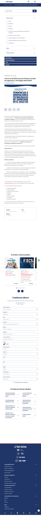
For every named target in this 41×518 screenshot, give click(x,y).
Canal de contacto (6, 376)
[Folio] (20, 364)
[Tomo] (20, 359)
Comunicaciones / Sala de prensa (11, 496)
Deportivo (10, 28)
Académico (10, 23)
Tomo (4, 356)
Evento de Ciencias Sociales (14, 35)
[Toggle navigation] (35, 1)
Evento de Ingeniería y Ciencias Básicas (16, 38)
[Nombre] (20, 329)
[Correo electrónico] (20, 339)
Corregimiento (6, 371)
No (22, 304)
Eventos (10, 4)
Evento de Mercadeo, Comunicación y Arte (17, 40)
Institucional (11, 43)
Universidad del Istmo (9, 464)
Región (4, 366)
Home (5, 4)
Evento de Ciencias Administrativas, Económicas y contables (18, 32)
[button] (18, 291)
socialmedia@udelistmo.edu (11, 211)
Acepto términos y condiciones (21, 382)
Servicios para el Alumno (9, 485)
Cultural (10, 26)
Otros (5, 504)
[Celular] (22, 344)
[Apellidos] (20, 334)
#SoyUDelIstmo (9, 215)
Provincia (5, 351)
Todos (9, 21)
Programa (5, 322)
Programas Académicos (9, 475)
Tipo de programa (6, 307)
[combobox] (3, 309)
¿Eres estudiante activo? (20, 302)
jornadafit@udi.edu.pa (9, 183)
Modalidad (5, 312)
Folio (4, 361)
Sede (4, 317)
